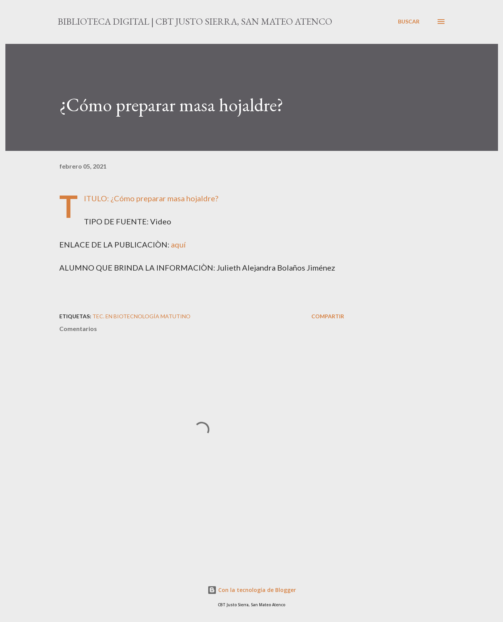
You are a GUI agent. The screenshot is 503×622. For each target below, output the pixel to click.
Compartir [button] (327, 316)
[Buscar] (408, 21)
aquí (178, 244)
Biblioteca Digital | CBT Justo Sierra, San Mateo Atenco (195, 21)
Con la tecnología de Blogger (251, 590)
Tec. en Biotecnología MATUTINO (141, 316)
